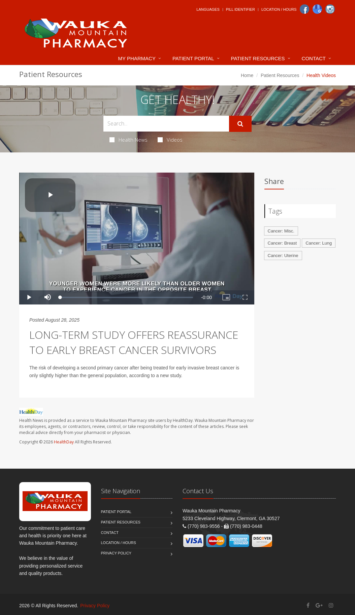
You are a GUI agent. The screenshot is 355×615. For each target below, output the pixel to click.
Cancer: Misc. (281, 230)
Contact (314, 58)
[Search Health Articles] (166, 124)
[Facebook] (304, 9)
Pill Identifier (240, 9)
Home (247, 75)
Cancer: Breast (282, 243)
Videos (170, 139)
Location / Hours (278, 9)
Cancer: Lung (318, 243)
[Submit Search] (240, 124)
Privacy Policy (116, 553)
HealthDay (64, 442)
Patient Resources (258, 58)
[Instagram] (330, 9)
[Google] (317, 9)
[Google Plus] (319, 605)
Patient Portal (193, 58)
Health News (128, 139)
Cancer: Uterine (283, 255)
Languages (207, 9)
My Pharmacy (137, 58)
